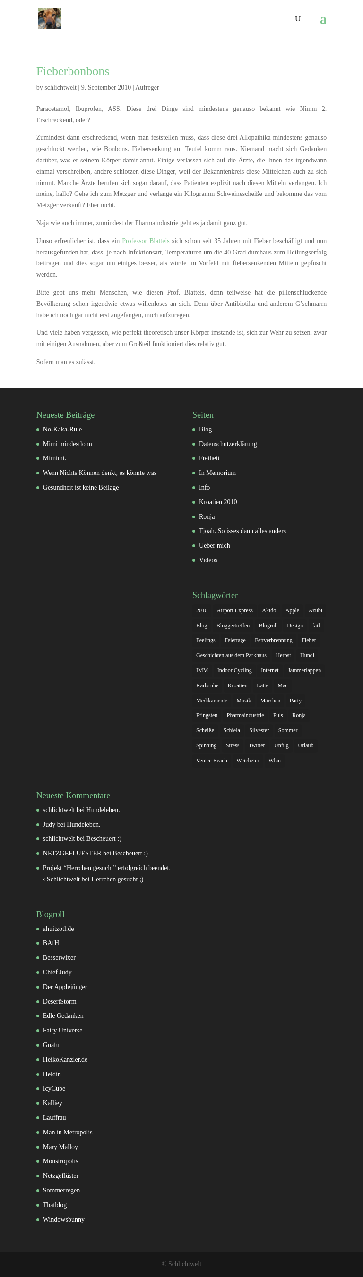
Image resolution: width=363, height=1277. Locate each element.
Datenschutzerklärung (228, 444)
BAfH (51, 943)
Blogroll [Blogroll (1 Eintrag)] (268, 625)
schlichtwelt (60, 87)
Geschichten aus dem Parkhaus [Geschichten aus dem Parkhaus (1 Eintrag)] (231, 655)
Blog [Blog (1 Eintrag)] (201, 625)
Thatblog (55, 1205)
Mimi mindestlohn (67, 444)
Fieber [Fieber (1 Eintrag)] (309, 640)
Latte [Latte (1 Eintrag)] (262, 685)
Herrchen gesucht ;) (117, 879)
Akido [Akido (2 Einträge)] (269, 610)
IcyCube (54, 1088)
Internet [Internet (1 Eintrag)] (269, 670)
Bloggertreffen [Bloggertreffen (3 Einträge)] (233, 625)
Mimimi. (54, 458)
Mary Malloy (60, 1146)
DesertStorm (60, 1001)
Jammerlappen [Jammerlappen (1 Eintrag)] (304, 670)
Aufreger (147, 87)
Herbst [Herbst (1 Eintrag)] (283, 655)
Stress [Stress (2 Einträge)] (233, 745)
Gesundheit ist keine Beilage (81, 487)
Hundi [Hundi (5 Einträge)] (307, 655)
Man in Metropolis (68, 1132)
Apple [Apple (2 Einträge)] (292, 610)
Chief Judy (57, 972)
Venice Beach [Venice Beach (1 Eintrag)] (211, 760)
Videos (208, 560)
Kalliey (52, 1103)
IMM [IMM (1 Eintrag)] (202, 670)
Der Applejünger (65, 986)
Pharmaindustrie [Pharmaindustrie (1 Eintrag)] (245, 715)
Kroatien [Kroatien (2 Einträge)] (238, 685)
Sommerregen (61, 1190)
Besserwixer (59, 957)
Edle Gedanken (63, 1015)
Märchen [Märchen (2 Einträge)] (270, 700)
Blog (205, 429)
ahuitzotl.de (58, 928)
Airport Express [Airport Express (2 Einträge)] (235, 610)
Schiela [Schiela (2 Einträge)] (232, 730)
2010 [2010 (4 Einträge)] (201, 610)
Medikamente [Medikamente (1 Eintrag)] (211, 700)
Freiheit (209, 458)
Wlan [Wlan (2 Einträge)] (274, 760)
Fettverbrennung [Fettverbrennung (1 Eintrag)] (273, 640)
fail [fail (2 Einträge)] (316, 625)
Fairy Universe (63, 1030)
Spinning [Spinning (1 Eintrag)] (206, 745)
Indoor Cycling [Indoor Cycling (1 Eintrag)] (234, 670)
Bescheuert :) (103, 838)
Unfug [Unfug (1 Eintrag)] (281, 745)
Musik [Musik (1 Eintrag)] (244, 700)
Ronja (207, 516)
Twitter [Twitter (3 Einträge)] (257, 745)
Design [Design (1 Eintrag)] (295, 625)
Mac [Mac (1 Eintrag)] (282, 685)
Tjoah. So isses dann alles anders (242, 530)
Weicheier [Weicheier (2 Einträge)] (247, 760)
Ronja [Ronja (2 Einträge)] (299, 715)
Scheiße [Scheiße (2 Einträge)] (205, 730)
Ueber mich (214, 545)
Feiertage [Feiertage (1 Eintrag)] (235, 640)
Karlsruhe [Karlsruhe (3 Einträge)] (207, 685)
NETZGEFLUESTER (72, 853)
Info (204, 487)
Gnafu (51, 1045)
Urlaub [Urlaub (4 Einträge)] (305, 745)
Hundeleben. (103, 809)
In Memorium (217, 472)
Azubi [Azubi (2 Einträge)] (315, 610)
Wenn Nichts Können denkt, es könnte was (99, 472)
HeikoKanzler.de (65, 1059)
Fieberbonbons (73, 71)
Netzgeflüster (60, 1175)
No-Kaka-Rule (62, 429)
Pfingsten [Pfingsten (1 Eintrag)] (206, 715)
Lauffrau (54, 1117)
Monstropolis (60, 1161)
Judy (49, 824)
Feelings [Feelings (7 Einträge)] (206, 640)
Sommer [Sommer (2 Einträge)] (288, 730)
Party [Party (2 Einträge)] (296, 700)
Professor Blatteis (146, 241)
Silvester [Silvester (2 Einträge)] (259, 730)
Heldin (52, 1074)
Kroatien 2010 (218, 502)
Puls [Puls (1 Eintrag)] (278, 715)
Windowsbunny (64, 1219)
